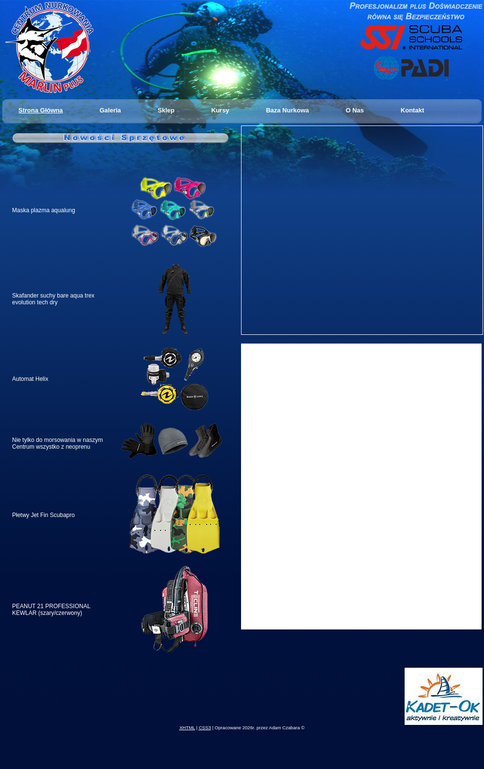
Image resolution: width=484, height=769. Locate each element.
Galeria (110, 110)
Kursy (220, 110)
